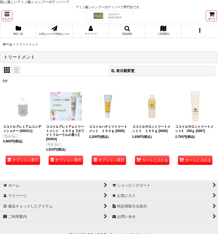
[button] (6, 15)
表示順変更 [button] (123, 71)
